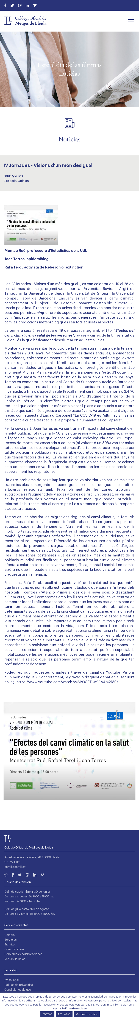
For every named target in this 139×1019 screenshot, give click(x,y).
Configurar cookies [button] (87, 1014)
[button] (131, 21)
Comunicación (14, 949)
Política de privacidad (18, 985)
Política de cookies (74, 1008)
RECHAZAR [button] (64, 1014)
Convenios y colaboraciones (23, 954)
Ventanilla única (14, 959)
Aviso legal (11, 980)
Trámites (10, 944)
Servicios (10, 939)
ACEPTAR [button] (47, 1014)
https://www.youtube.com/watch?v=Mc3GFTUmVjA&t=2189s (67, 682)
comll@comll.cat (15, 867)
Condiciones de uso (17, 989)
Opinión (23, 181)
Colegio (9, 935)
